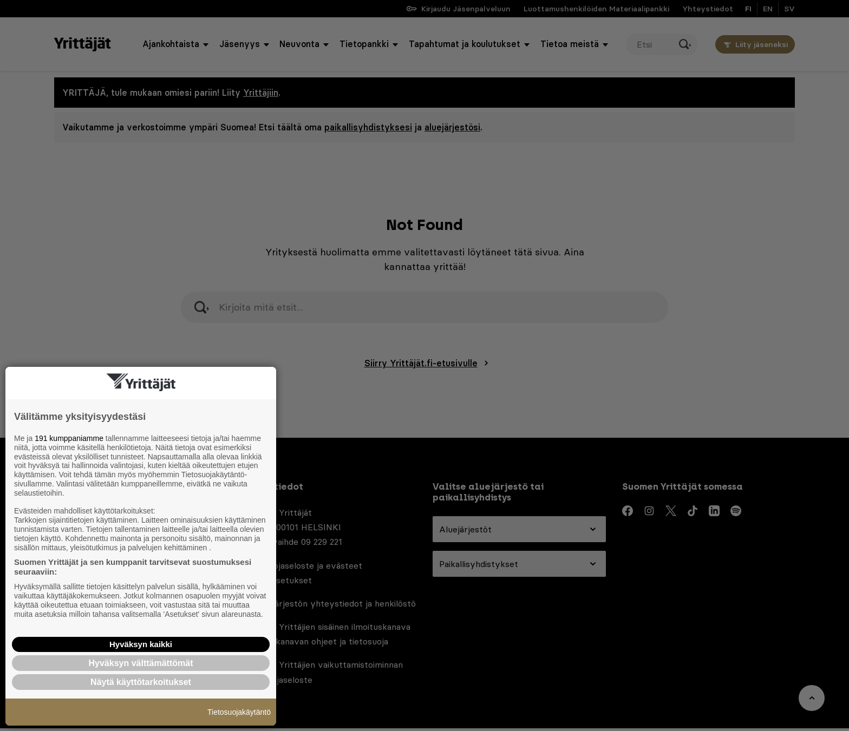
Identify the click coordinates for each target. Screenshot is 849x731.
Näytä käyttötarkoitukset (140, 682)
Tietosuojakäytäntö (239, 712)
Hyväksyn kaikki (140, 644)
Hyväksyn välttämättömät (141, 663)
